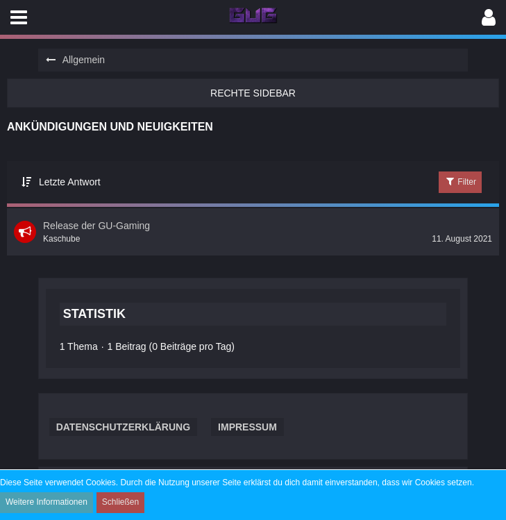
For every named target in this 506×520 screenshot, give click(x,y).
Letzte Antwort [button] (70, 181)
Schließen (120, 502)
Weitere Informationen (46, 502)
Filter (460, 181)
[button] (19, 17)
